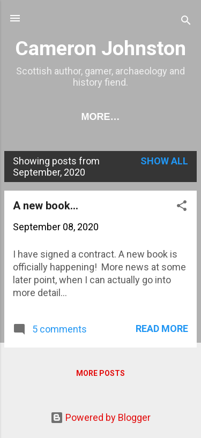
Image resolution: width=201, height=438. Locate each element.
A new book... (45, 205)
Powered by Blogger (100, 417)
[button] (181, 207)
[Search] (186, 21)
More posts (100, 373)
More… (100, 116)
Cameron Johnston (100, 48)
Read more (162, 328)
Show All (164, 161)
